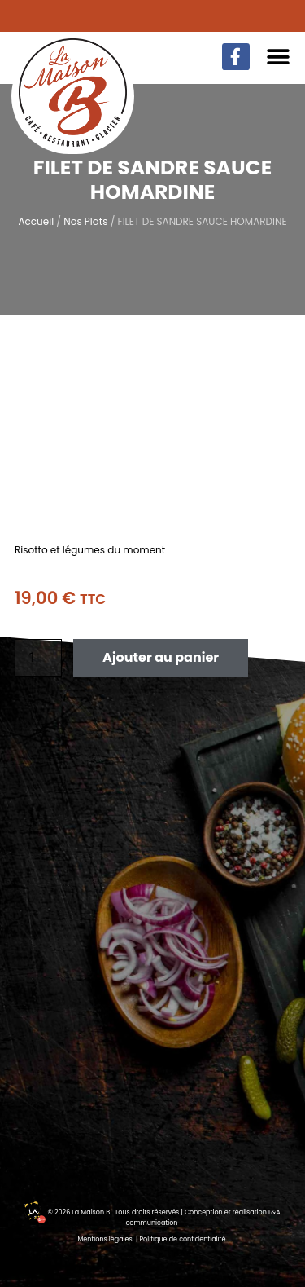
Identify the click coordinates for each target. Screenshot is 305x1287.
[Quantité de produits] (38, 658)
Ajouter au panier (160, 657)
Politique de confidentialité (182, 1239)
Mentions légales (105, 1239)
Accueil (36, 221)
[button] (278, 56)
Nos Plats (85, 221)
